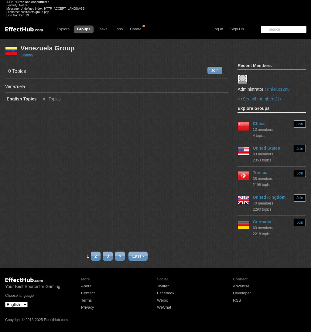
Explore (63, 29)
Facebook (165, 293)
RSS (237, 300)
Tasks (103, 29)
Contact (88, 293)
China (259, 123)
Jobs (119, 29)
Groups (83, 29)
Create (136, 29)
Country (26, 55)
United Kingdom (269, 197)
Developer (242, 293)
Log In (218, 29)
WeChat (164, 307)
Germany (262, 221)
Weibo (162, 300)
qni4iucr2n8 (278, 89)
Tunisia (260, 172)
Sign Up (237, 29)
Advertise (241, 286)
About (86, 286)
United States (266, 148)
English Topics (22, 99)
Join (215, 70)
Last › (138, 256)
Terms (86, 300)
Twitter (163, 286)
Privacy (87, 307)
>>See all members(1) (259, 99)
